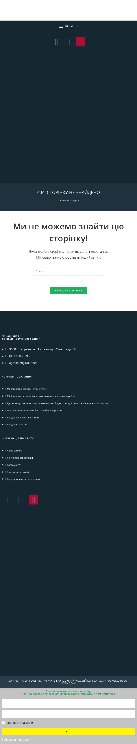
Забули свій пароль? (16, 740)
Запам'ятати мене (17, 723)
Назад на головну (68, 290)
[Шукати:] (76, 26)
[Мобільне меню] (66, 26)
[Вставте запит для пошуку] (68, 271)
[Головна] (58, 200)
